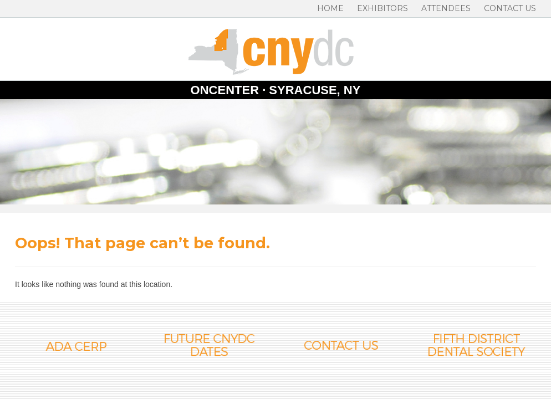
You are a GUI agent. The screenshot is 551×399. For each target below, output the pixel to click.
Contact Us (510, 8)
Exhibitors (382, 8)
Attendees (446, 8)
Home (330, 8)
